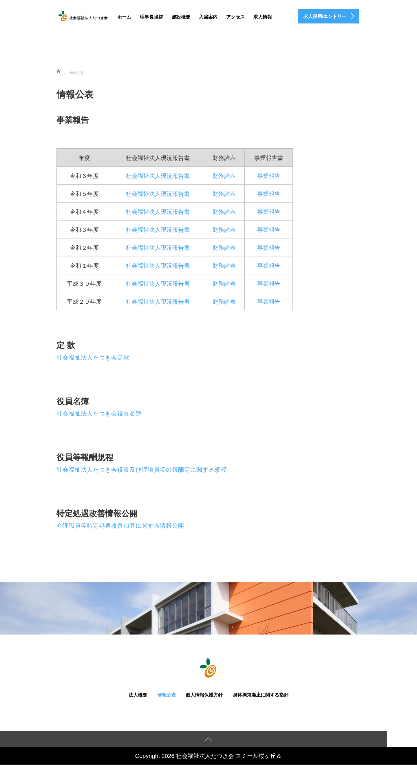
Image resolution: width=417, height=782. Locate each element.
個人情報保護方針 (204, 694)
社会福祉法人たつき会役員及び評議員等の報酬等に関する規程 (141, 469)
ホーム (124, 16)
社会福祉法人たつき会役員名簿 (99, 413)
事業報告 (268, 176)
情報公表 (166, 694)
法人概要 (138, 694)
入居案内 (208, 16)
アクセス (235, 16)
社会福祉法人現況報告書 (158, 176)
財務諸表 (224, 176)
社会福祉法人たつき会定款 (92, 357)
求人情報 (262, 16)
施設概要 (181, 16)
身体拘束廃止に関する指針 (260, 694)
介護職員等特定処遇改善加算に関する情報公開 (120, 525)
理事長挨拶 (151, 16)
